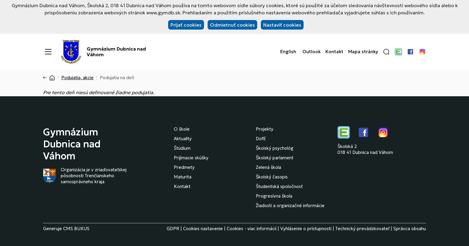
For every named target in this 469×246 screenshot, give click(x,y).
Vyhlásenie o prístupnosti (305, 228)
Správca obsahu (409, 228)
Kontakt (334, 51)
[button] (386, 51)
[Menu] (48, 51)
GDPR (173, 228)
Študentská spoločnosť (279, 186)
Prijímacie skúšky (191, 158)
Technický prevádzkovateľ (362, 228)
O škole (182, 129)
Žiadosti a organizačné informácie (290, 205)
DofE (261, 138)
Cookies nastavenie (203, 228)
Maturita (182, 177)
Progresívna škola (274, 196)
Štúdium (182, 148)
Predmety (184, 167)
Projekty (264, 129)
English (288, 51)
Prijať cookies (186, 25)
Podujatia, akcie (77, 77)
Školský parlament (274, 158)
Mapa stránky (363, 51)
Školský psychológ (274, 148)
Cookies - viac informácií (251, 228)
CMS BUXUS (76, 228)
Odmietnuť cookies (232, 25)
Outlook (311, 51)
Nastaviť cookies (282, 25)
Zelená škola (268, 167)
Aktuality (183, 138)
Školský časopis (272, 177)
